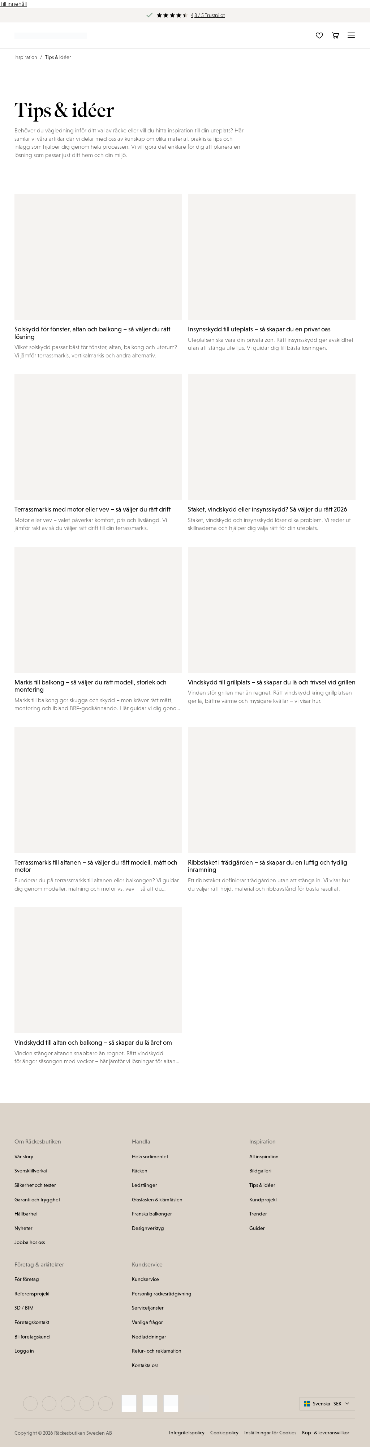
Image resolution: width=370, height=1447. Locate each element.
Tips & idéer (262, 1185)
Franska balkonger (152, 1214)
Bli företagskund (32, 1337)
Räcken (139, 1171)
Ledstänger (144, 1185)
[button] (351, 35)
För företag (26, 1279)
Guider (257, 1228)
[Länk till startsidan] (50, 35)
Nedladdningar (149, 1337)
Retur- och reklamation (156, 1351)
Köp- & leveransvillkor (325, 1432)
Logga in (24, 1351)
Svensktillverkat (30, 1171)
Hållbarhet (26, 1214)
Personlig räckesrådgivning (162, 1294)
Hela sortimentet (150, 1156)
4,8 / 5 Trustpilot (208, 15)
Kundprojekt (263, 1199)
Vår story (23, 1156)
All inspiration (264, 1156)
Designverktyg (148, 1228)
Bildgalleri (260, 1171)
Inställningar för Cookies (270, 1432)
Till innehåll (13, 4)
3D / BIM (24, 1308)
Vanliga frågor (147, 1322)
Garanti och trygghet (37, 1199)
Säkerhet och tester (35, 1185)
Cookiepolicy (224, 1432)
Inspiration (25, 57)
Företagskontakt (31, 1322)
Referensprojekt (32, 1294)
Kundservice (145, 1279)
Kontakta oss (145, 1365)
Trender (258, 1214)
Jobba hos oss (29, 1242)
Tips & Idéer (58, 57)
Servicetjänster (148, 1308)
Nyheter (23, 1228)
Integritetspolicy (187, 1432)
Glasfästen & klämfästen (157, 1199)
